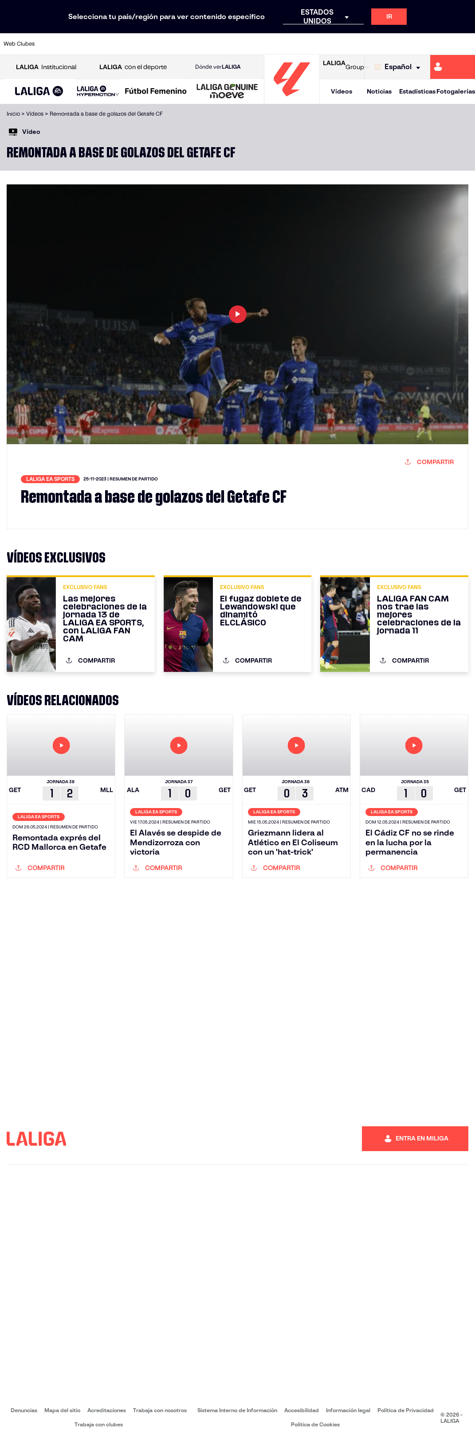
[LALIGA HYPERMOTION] (98, 92)
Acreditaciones (106, 1410)
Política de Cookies (315, 1424)
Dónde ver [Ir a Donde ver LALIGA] (217, 67)
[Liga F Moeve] (156, 92)
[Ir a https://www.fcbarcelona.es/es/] (159, 44)
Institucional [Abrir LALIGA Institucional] (46, 67)
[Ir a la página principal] (291, 100)
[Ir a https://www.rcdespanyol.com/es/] (290, 44)
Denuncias (24, 1410)
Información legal (348, 1410)
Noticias (379, 91)
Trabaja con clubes (99, 1424)
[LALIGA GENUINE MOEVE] (227, 92)
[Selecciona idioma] (399, 67)
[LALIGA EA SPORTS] (39, 92)
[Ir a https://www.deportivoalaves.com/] (115, 44)
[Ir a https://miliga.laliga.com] (452, 67)
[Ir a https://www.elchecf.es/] (137, 44)
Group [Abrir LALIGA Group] (343, 66)
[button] (39, 91)
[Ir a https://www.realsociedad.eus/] (399, 44)
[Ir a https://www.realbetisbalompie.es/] (334, 44)
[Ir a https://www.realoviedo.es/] (377, 44)
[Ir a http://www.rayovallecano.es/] (246, 44)
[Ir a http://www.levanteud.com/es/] (224, 44)
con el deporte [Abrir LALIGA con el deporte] (133, 67)
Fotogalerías (455, 91)
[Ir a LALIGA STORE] (367, 67)
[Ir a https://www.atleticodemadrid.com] (72, 44)
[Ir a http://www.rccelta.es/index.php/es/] (268, 44)
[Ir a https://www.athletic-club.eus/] (49, 44)
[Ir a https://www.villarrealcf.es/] (464, 44)
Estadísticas (417, 91)
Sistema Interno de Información (237, 1410)
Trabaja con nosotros (160, 1410)
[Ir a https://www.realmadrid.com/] (355, 44)
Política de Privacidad (405, 1410)
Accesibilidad (301, 1410)
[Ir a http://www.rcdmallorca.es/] (311, 44)
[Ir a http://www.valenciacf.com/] (443, 44)
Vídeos (341, 91)
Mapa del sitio (62, 1410)
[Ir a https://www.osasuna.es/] (93, 44)
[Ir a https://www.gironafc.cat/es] (202, 44)
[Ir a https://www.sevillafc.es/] (421, 44)
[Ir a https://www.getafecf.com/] (181, 44)
